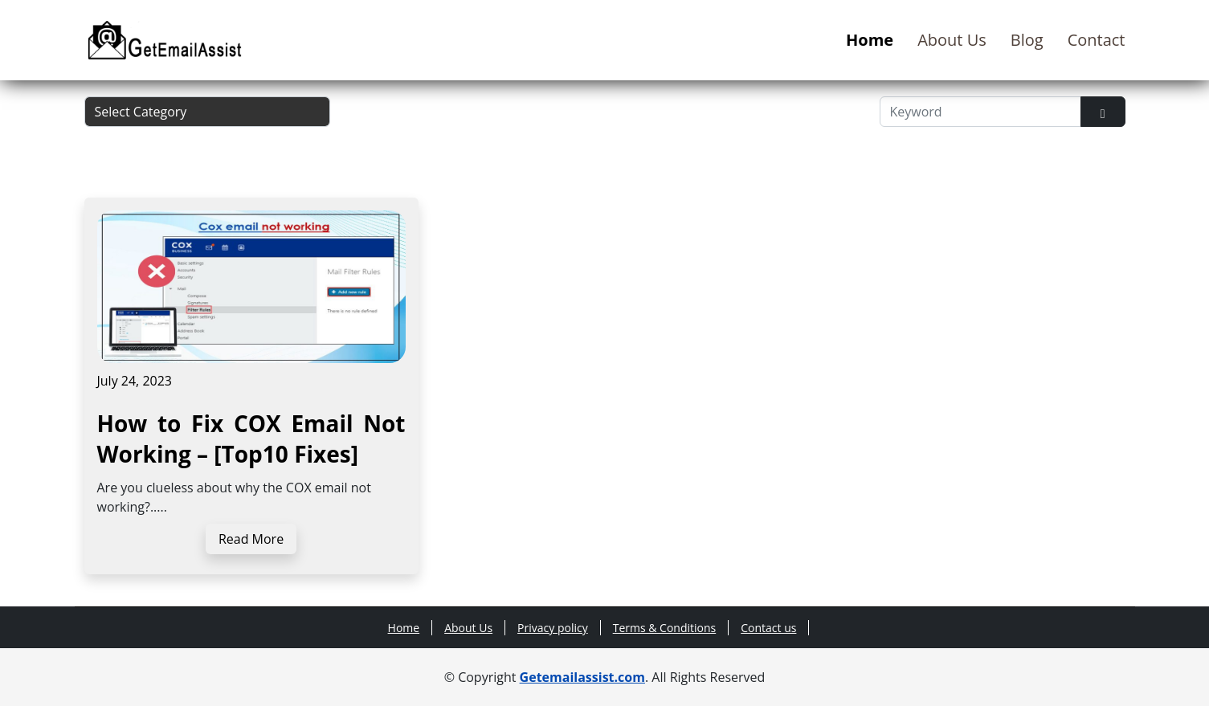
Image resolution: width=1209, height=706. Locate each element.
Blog (1027, 40)
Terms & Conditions (665, 627)
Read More (251, 539)
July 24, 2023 (135, 381)
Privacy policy (552, 627)
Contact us (768, 627)
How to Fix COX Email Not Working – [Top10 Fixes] (251, 438)
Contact (1096, 40)
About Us (951, 40)
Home (869, 40)
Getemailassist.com (582, 677)
